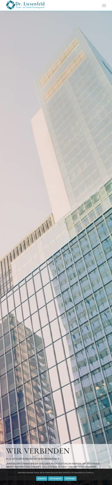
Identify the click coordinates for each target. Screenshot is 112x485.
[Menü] (103, 5)
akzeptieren (42, 478)
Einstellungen (70, 478)
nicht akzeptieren (55, 478)
